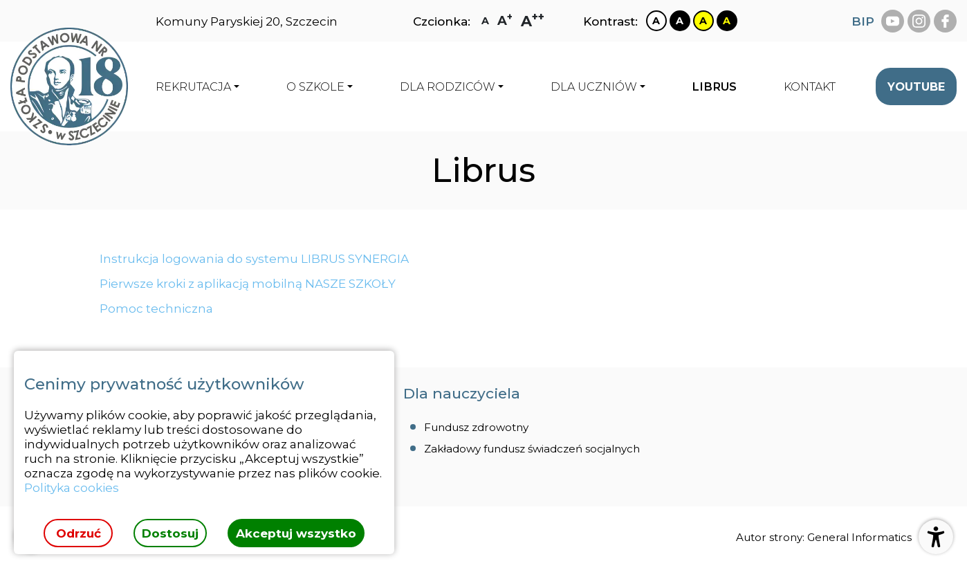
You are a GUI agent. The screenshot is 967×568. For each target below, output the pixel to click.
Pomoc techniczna (156, 308)
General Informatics (859, 537)
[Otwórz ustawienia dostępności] (936, 537)
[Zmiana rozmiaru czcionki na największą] (532, 21)
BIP (862, 21)
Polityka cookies (71, 487)
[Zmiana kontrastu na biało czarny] (656, 20)
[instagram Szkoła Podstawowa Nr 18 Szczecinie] (919, 21)
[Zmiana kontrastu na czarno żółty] (727, 20)
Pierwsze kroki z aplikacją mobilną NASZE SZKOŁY (248, 283)
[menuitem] (714, 86)
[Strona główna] (69, 86)
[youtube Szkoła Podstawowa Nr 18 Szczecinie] (892, 21)
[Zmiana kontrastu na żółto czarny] (703, 20)
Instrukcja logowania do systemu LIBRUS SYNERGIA (254, 258)
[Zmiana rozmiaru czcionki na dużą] (505, 21)
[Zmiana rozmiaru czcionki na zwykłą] (485, 20)
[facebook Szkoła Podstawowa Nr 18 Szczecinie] (945, 21)
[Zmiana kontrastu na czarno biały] (680, 20)
